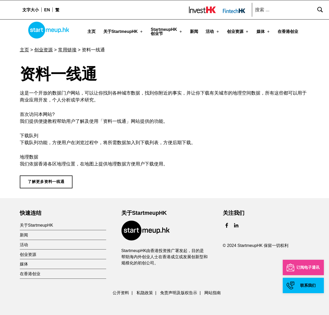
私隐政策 (144, 291)
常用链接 (67, 48)
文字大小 (30, 9)
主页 (91, 31)
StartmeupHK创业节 (166, 31)
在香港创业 (288, 31)
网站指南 (212, 291)
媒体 (263, 31)
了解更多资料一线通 (46, 180)
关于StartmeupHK (123, 31)
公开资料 (121, 291)
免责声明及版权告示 (178, 291)
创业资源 (238, 31)
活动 (213, 31)
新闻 (194, 31)
